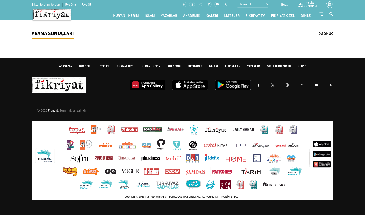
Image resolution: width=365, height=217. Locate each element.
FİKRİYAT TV (255, 16)
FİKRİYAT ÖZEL (283, 16)
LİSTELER (232, 16)
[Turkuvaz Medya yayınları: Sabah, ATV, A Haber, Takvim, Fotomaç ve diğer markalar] (182, 159)
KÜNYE (302, 68)
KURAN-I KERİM (151, 68)
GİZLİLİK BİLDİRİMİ (279, 68)
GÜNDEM (84, 68)
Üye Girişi (71, 5)
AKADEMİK (191, 16)
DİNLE (306, 16)
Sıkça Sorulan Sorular (46, 5)
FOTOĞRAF (195, 68)
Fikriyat (53, 112)
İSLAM (150, 16)
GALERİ (212, 16)
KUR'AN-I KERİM (126, 16)
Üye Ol (86, 5)
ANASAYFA (65, 68)
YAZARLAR (169, 16)
